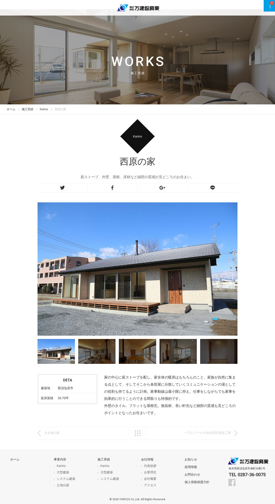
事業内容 (112, 8)
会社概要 (150, 478)
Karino (44, 109)
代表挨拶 (150, 466)
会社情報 (154, 8)
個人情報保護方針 (197, 482)
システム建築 (66, 478)
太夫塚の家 (52, 432)
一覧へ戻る (137, 433)
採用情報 (175, 8)
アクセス (150, 485)
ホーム (11, 109)
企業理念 (150, 472)
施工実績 (133, 8)
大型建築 (63, 472)
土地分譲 (63, 485)
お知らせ (191, 459)
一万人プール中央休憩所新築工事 (207, 432)
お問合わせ (198, 8)
